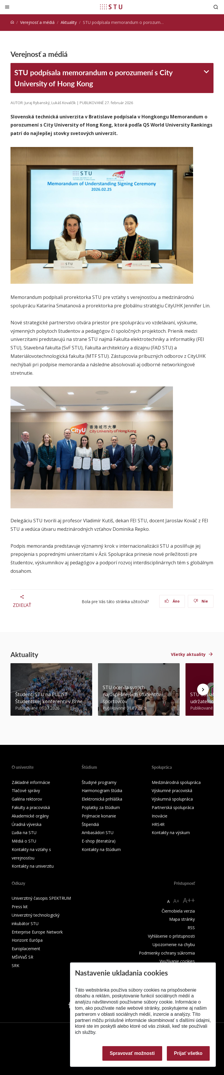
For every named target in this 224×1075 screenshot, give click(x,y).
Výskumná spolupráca (172, 799)
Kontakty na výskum (171, 832)
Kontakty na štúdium (101, 849)
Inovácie (159, 816)
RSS (191, 927)
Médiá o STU (24, 841)
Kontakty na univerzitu (33, 866)
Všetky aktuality (188, 654)
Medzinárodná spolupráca (176, 782)
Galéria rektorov (27, 799)
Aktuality (69, 22)
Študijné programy (99, 782)
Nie (200, 601)
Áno (172, 601)
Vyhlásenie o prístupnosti (171, 936)
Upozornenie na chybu (174, 944)
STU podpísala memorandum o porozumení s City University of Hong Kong (93, 78)
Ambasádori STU (97, 832)
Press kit (20, 906)
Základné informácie (31, 782)
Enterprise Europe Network (37, 932)
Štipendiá (90, 824)
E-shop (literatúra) (99, 841)
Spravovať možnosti (132, 1053)
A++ (189, 900)
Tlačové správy (26, 790)
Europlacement (26, 948)
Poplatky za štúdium (101, 807)
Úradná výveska (26, 824)
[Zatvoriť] (7, 7)
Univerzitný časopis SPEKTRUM (41, 898)
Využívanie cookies (177, 961)
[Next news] (203, 689)
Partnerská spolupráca (173, 807)
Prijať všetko (188, 1053)
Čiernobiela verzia (178, 911)
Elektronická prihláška (102, 799)
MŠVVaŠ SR (22, 957)
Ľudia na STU (24, 832)
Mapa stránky (182, 919)
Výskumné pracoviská (172, 790)
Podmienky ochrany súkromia (167, 953)
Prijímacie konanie (99, 816)
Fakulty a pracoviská (31, 807)
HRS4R (158, 824)
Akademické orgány (30, 816)
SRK (15, 965)
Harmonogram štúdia (102, 790)
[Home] (12, 22)
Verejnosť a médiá (37, 22)
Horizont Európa (27, 940)
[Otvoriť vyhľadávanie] (216, 7)
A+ (176, 900)
